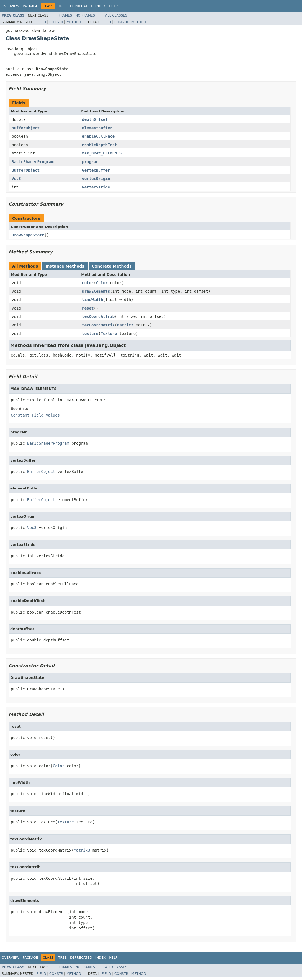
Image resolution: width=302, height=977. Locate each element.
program (90, 161)
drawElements (96, 291)
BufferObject (26, 128)
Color (102, 283)
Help (113, 6)
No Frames (85, 15)
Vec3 (16, 178)
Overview (10, 6)
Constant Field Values (35, 415)
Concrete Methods (112, 266)
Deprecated (81, 6)
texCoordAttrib (98, 316)
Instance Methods (64, 266)
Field (41, 22)
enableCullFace (98, 136)
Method (73, 22)
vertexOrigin (96, 178)
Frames (65, 15)
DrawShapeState (28, 235)
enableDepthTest (99, 145)
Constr (56, 22)
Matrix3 (125, 325)
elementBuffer (97, 128)
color (88, 283)
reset (88, 308)
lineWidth (92, 299)
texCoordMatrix (98, 325)
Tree (62, 6)
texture (90, 333)
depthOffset (95, 119)
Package (30, 6)
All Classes (116, 15)
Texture (109, 333)
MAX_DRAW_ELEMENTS (102, 153)
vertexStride (96, 187)
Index (100, 6)
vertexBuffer (96, 170)
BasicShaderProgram (33, 161)
